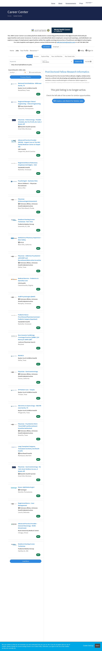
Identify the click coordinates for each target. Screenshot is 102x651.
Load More (25, 561)
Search (29, 56)
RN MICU (21, 355)
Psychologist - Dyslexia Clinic (28, 181)
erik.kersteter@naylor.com (66, 42)
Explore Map (45, 56)
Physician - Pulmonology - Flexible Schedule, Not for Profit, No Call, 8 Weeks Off (29, 122)
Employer (56, 47)
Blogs (81, 3)
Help (81, 50)
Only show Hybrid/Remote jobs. (21, 65)
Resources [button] (33, 50)
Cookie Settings (88, 645)
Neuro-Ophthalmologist (26, 487)
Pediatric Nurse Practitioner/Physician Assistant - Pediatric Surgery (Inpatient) (29, 317)
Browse (36, 56)
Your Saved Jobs (70, 56)
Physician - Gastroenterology (28, 371)
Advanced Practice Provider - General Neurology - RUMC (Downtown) (27, 526)
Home (53, 3)
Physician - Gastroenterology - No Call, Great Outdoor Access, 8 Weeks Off (29, 469)
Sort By (12, 72)
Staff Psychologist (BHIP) (26, 296)
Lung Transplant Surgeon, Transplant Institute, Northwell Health (28, 448)
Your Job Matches (56, 56)
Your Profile (24, 50)
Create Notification (35, 72)
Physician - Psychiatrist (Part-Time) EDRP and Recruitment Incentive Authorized (28, 426)
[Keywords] (25, 62)
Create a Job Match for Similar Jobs (68, 101)
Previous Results (25, 77)
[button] (88, 62)
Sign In (89, 50)
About (60, 3)
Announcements (71, 3)
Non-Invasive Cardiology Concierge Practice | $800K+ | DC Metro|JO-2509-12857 (28, 337)
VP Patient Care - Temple (26, 390)
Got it (97, 645)
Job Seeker (46, 47)
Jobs (17, 50)
